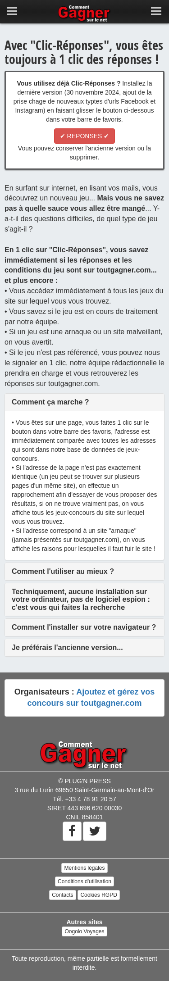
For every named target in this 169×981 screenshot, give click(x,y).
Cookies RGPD (98, 895)
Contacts (62, 895)
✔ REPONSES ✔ (85, 136)
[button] (50, 402)
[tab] (84, 402)
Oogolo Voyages (84, 931)
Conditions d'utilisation (84, 881)
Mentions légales (84, 868)
